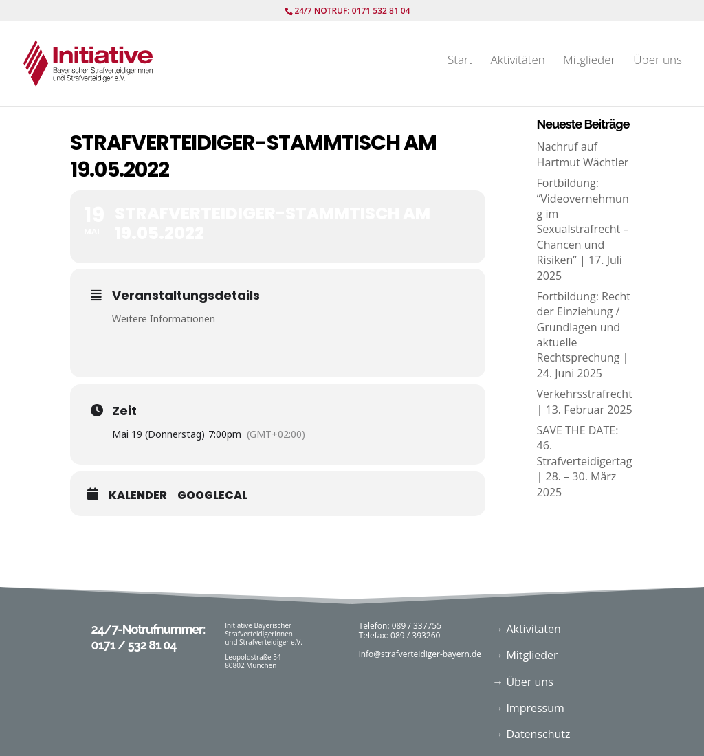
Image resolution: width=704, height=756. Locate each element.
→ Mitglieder (525, 655)
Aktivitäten (517, 61)
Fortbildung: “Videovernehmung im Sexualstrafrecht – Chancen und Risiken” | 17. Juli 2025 (583, 228)
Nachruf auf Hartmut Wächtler (583, 154)
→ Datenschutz (531, 734)
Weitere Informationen (163, 318)
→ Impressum (528, 707)
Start (460, 61)
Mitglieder (589, 61)
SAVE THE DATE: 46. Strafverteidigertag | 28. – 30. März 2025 (584, 461)
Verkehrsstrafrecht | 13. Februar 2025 (584, 401)
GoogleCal (212, 495)
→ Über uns (522, 681)
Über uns (657, 61)
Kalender (138, 495)
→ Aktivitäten (526, 628)
